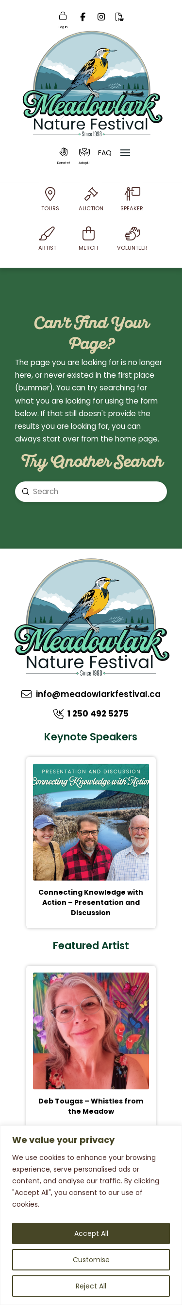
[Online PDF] (120, 19)
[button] (64, 156)
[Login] (63, 19)
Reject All (91, 1286)
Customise (91, 1260)
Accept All (91, 1233)
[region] (91, 1215)
